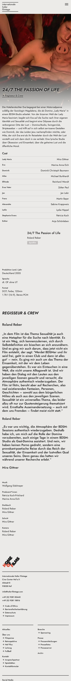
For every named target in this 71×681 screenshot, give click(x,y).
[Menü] (66, 4)
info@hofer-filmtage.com (12, 591)
